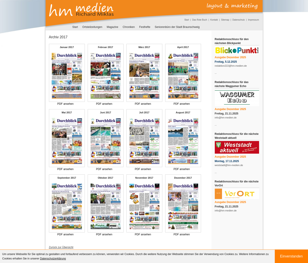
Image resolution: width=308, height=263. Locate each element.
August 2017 (183, 112)
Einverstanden (291, 256)
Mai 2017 (67, 112)
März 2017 (144, 47)
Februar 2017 (105, 47)
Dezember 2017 (183, 177)
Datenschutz (238, 20)
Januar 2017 (67, 47)
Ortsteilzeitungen (92, 27)
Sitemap (225, 20)
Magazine (112, 27)
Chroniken (129, 27)
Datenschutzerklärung (53, 258)
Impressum (253, 20)
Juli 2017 (144, 112)
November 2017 (144, 177)
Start (186, 20)
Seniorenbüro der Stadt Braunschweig (177, 27)
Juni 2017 (105, 112)
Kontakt (214, 20)
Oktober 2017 (105, 177)
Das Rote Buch (199, 20)
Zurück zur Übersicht (61, 247)
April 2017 (183, 47)
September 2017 (66, 177)
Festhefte (144, 27)
